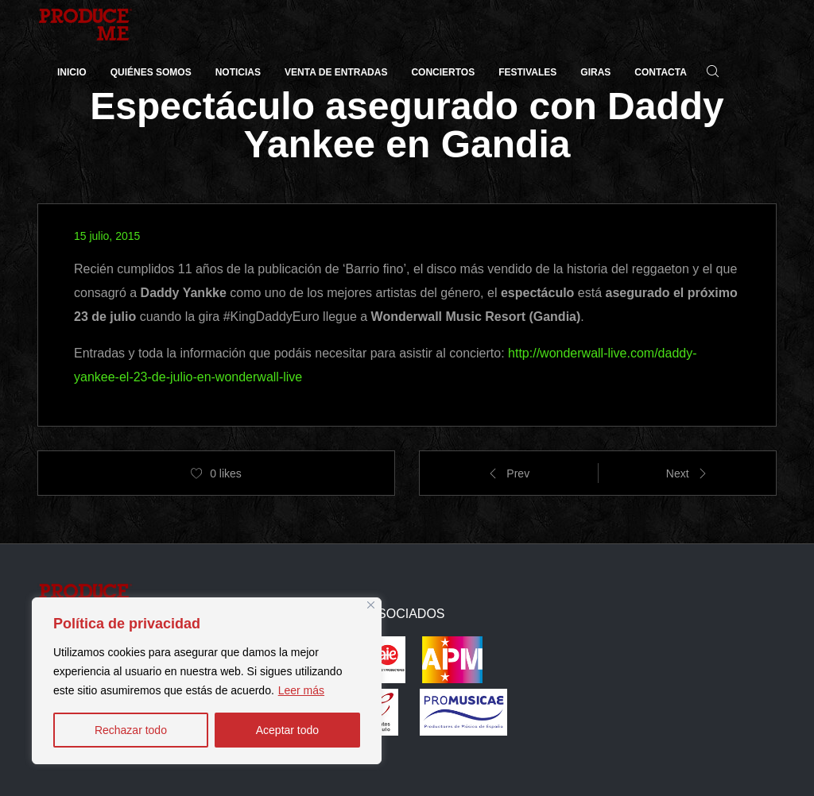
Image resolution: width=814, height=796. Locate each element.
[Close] (370, 605)
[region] (207, 680)
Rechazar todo (131, 730)
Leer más (301, 690)
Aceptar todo (287, 730)
